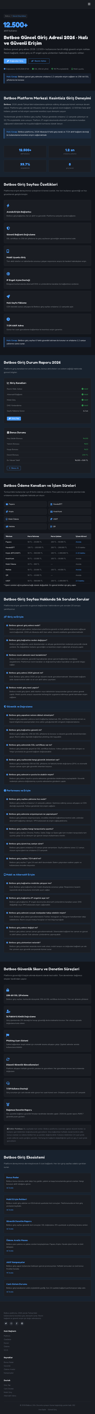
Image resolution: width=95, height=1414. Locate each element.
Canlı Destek (9, 1389)
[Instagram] (11, 1323)
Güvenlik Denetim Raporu (19, 1221)
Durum (6, 1343)
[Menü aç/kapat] (89, 4)
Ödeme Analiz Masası (17, 1240)
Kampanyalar (9, 1373)
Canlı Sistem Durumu (16, 1284)
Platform (7, 1336)
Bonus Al (14, 468)
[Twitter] (6, 1323)
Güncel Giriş (52, 1410)
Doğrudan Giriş (15, 61)
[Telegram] (22, 1323)
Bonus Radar (12, 1177)
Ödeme (7, 1346)
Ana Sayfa (42, 1410)
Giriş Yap (14, 418)
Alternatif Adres (10, 1396)
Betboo (7, 16)
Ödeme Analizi (9, 1369)
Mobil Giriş (8, 1392)
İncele (9, 1188)
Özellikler (7, 1339)
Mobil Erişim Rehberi (16, 1199)
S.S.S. (6, 1350)
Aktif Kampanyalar (15, 1262)
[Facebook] (17, 1323)
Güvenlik (7, 1366)
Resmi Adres (38, 61)
